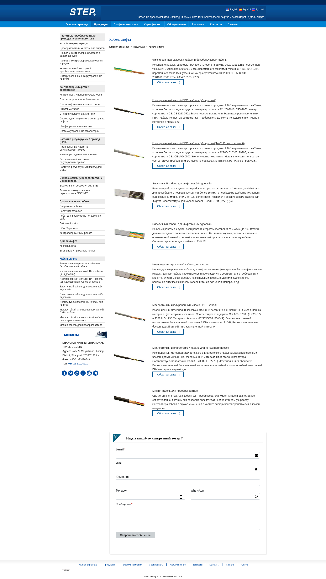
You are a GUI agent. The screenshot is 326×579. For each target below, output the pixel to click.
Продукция (139, 46)
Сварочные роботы (71, 206)
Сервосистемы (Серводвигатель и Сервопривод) (81, 179)
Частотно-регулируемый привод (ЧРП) (80, 141)
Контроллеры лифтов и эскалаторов (74, 88)
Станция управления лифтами (77, 113)
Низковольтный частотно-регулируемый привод (74, 148)
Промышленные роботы (75, 201)
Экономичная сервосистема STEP (79, 185)
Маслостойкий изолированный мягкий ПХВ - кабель (184, 305)
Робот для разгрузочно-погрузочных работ (80, 217)
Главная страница (119, 46)
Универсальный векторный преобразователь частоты (75, 70)
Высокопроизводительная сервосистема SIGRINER (75, 192)
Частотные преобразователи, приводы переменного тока (78, 37)
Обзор (66, 570)
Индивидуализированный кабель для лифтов (180, 264)
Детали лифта (68, 241)
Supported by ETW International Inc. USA (163, 576)
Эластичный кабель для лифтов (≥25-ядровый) (182, 224)
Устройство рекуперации (74, 43)
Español (245, 9)
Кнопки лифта (68, 245)
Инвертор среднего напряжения (78, 154)
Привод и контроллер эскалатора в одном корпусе (80, 54)
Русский (258, 9)
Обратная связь (166, 82)
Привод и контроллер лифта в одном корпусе (81, 62)
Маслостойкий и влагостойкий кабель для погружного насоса (190, 347)
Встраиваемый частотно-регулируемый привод (74, 161)
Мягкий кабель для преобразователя (175, 390)
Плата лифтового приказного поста (80, 104)
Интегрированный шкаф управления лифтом (81, 77)
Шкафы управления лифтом (76, 126)
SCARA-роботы (69, 228)
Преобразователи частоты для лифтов (82, 48)
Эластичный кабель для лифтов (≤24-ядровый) (182, 183)
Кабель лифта (156, 46)
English (231, 9)
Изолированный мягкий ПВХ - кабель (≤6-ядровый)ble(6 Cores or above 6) (198, 143)
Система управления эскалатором (80, 131)
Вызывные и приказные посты (77, 250)
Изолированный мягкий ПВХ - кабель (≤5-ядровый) (184, 100)
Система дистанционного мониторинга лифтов (82, 120)
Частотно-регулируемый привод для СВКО (81, 168)
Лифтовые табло (69, 109)
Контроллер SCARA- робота (76, 233)
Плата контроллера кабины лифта (80, 99)
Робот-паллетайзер (71, 211)
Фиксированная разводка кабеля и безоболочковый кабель (189, 59)
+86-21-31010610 (78, 363)
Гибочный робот (69, 223)
